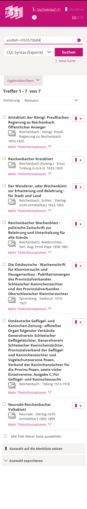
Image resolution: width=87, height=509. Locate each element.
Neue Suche (65, 61)
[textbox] (43, 40)
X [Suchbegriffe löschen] (79, 40)
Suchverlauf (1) (48, 9)
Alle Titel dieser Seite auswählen (36, 436)
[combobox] (28, 52)
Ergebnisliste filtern (23, 81)
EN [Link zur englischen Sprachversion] (74, 17)
